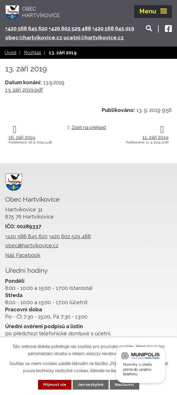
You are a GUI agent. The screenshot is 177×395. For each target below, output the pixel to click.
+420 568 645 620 (26, 28)
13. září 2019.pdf (24, 90)
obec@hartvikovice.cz (33, 38)
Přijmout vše (52, 384)
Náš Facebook (22, 255)
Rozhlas (32, 52)
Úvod (10, 52)
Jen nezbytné (91, 384)
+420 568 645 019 (113, 28)
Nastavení (126, 384)
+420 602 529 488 (70, 28)
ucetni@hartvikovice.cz (93, 38)
